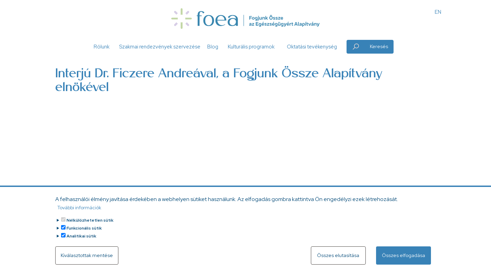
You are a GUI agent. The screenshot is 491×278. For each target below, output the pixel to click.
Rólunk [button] (101, 46)
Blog (212, 46)
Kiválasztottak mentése (87, 255)
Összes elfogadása (403, 255)
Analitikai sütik (81, 236)
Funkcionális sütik (84, 228)
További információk (79, 207)
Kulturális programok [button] (251, 46)
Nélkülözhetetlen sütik (90, 220)
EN (438, 12)
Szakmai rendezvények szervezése (159, 46)
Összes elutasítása (338, 255)
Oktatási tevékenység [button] (312, 46)
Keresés (379, 46)
